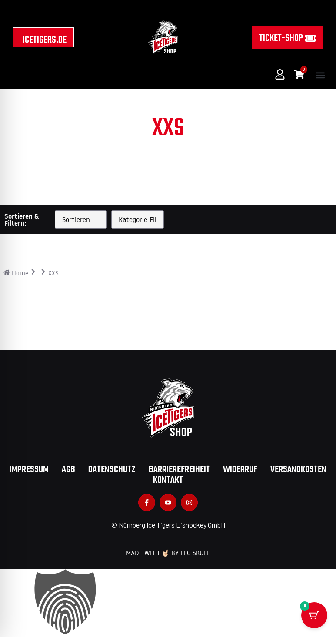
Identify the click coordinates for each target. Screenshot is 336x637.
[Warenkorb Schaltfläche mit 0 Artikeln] (314, 610)
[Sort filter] (81, 219)
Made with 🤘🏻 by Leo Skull (168, 553)
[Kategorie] (137, 219)
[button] (320, 75)
